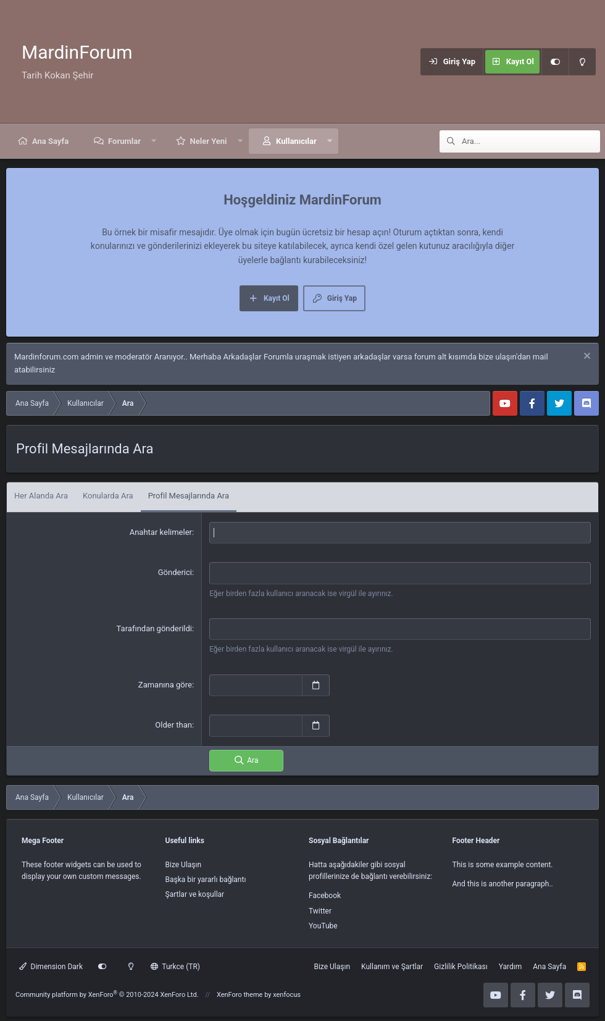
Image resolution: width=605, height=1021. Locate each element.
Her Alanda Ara (41, 495)
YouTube (323, 923)
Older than (173, 723)
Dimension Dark (51, 964)
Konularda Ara (108, 495)
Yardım (510, 964)
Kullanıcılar (296, 141)
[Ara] (531, 141)
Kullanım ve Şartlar (392, 964)
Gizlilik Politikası (461, 964)
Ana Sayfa (50, 141)
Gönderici (175, 572)
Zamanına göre (165, 683)
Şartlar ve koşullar (195, 892)
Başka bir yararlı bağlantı (205, 877)
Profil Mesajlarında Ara (188, 495)
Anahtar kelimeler (161, 532)
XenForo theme (240, 993)
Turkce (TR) (175, 964)
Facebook (325, 893)
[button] (154, 141)
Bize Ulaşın (183, 862)
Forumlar (124, 141)
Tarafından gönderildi (154, 627)
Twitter (320, 908)
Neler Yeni (208, 141)
